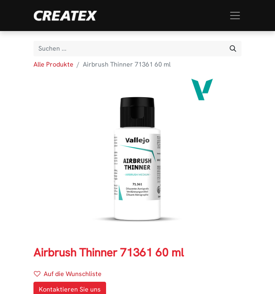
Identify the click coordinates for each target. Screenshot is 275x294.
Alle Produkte (53, 64)
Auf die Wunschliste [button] (68, 274)
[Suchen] (233, 48)
